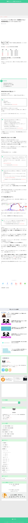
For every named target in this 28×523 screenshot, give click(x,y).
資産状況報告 (5, 464)
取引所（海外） (6, 460)
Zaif (6, 46)
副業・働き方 (5, 466)
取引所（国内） (6, 459)
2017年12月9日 (15, 164)
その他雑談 (5, 442)
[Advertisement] (14, 9)
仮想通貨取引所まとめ (6, 429)
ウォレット (5, 450)
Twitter (3, 371)
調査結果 (5, 462)
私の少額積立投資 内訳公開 (7, 435)
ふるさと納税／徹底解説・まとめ (8, 425)
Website (10, 371)
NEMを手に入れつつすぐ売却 (8, 84)
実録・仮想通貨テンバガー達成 (7, 431)
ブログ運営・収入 (6, 446)
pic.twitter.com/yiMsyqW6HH (10, 177)
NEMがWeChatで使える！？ (8, 83)
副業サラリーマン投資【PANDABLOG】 (14, 1)
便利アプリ (5, 457)
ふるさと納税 (5, 444)
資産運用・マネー (6, 470)
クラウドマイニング (7, 452)
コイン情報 (5, 454)
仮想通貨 (7, 287)
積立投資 (5, 472)
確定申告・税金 (5, 468)
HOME (14, 519)
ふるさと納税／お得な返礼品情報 (8, 427)
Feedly (6, 371)
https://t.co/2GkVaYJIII (7, 163)
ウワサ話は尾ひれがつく (7, 86)
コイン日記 (5, 455)
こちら (16, 366)
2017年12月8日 (14, 104)
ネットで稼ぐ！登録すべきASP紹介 (8, 433)
